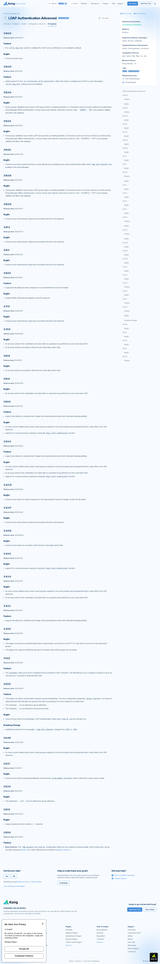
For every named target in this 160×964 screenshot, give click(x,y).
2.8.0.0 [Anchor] (7, 832)
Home (6, 13)
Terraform (100, 939)
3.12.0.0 (125, 116)
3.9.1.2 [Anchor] (7, 227)
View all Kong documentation (14, 886)
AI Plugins (69, 930)
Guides (23, 24)
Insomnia (38, 939)
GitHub (130, 936)
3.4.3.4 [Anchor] (7, 576)
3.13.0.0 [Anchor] (7, 66)
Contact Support (119, 878)
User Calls (131, 942)
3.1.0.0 (124, 299)
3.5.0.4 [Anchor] (7, 441)
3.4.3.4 (124, 275)
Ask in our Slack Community (123, 875)
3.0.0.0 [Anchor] (7, 684)
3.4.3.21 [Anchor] (7, 485)
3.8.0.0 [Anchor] (7, 273)
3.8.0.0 (124, 172)
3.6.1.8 (124, 201)
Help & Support (133, 948)
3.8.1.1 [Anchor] (6, 250)
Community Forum (134, 933)
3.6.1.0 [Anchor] (7, 378)
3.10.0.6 (125, 140)
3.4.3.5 (124, 267)
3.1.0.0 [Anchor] (7, 658)
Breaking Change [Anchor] (12, 725)
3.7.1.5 (124, 185)
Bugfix (126, 104)
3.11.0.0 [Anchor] (7, 149)
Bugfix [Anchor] (7, 54)
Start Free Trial (146, 3)
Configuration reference (37, 24)
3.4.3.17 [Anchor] (7, 507)
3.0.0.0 (124, 307)
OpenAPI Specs (40, 942)
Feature (127, 99)
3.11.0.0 (124, 132)
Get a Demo (133, 3)
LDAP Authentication (132, 79)
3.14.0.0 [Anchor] (7, 33)
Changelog (52, 24)
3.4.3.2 (124, 283)
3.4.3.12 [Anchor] (7, 530)
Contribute (63, 883)
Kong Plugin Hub (14, 13)
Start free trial (134, 909)
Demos (130, 939)
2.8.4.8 (124, 324)
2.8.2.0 (124, 340)
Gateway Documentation (132, 25)
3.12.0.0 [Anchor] (7, 92)
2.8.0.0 (124, 356)
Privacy (78, 961)
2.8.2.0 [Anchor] (7, 786)
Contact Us (132, 952)
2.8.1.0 (124, 348)
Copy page (104, 18)
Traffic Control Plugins (74, 942)
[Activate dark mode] (155, 3)
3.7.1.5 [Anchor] (7, 306)
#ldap (125, 71)
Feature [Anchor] (7, 43)
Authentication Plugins (74, 936)
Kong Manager (130, 82)
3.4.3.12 (125, 259)
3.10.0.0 (125, 148)
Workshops (132, 945)
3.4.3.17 (125, 251)
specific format (63, 850)
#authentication (134, 71)
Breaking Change (130, 320)
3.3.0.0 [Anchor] (7, 629)
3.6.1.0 (124, 209)
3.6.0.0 (124, 217)
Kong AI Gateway (41, 933)
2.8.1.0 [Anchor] (7, 809)
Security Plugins (71, 939)
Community (132, 930)
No (14, 876)
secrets (23, 850)
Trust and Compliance (91, 961)
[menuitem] (85, 3)
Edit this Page (36, 882)
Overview (7, 24)
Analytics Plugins (72, 933)
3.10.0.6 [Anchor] (7, 175)
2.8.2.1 (124, 332)
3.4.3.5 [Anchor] (7, 553)
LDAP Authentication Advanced (133, 91)
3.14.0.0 (125, 95)
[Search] (57, 4)
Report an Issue (23, 882)
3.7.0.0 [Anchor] (7, 329)
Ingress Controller (41, 945)
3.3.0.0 (124, 291)
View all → (69, 945)
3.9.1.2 (124, 156)
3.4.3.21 (125, 243)
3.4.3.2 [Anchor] (7, 606)
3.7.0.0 (124, 193)
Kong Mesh (39, 936)
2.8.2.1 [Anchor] (7, 763)
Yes (6, 876)
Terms (71, 961)
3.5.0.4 (124, 230)
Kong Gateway (40, 930)
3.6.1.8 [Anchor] (7, 356)
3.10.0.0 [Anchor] (7, 204)
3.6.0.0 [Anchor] (7, 401)
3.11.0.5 (124, 124)
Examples (15, 24)
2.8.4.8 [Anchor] (7, 738)
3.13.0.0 (125, 108)
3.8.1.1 (124, 164)
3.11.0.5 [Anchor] (7, 121)
